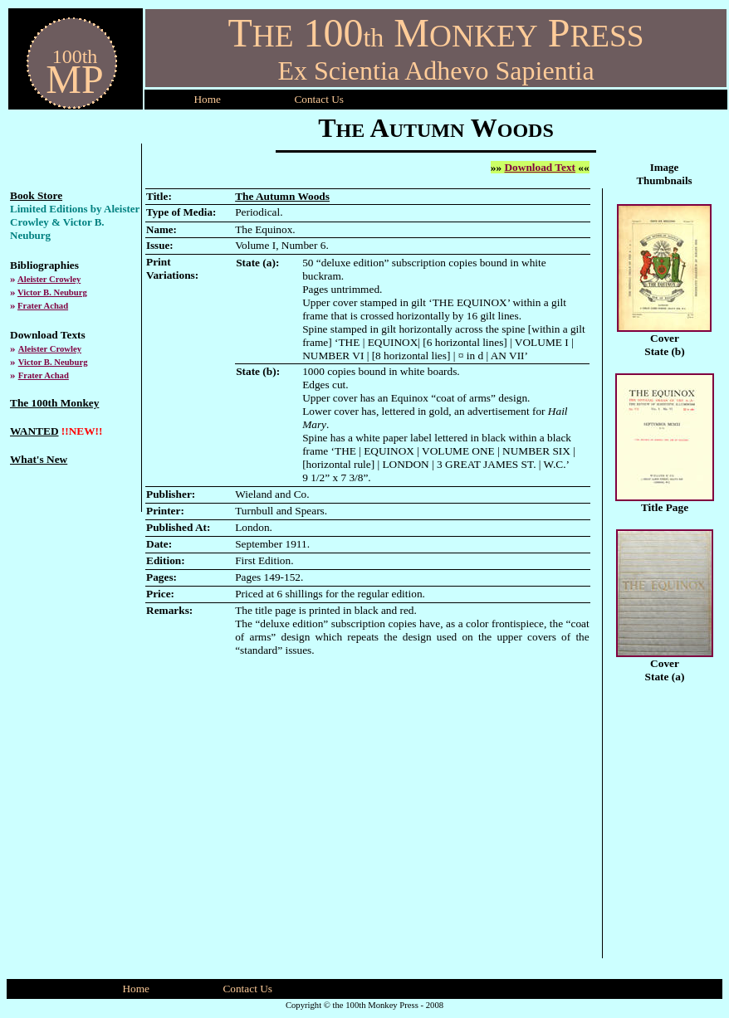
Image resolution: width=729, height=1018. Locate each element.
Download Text (539, 167)
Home (207, 99)
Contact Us (247, 988)
